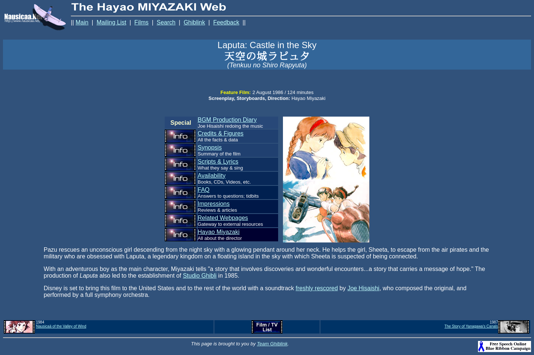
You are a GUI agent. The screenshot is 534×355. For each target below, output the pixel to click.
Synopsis (210, 147)
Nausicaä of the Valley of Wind (61, 326)
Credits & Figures (221, 133)
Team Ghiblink (272, 343)
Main (82, 22)
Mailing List (111, 22)
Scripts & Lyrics (218, 161)
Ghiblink (194, 22)
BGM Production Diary (227, 120)
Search (166, 22)
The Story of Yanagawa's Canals (471, 326)
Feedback (226, 22)
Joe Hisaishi (363, 288)
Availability (211, 176)
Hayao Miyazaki (219, 232)
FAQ (204, 190)
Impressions (214, 204)
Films (141, 22)
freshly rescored (317, 288)
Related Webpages (223, 218)
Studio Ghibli (200, 275)
